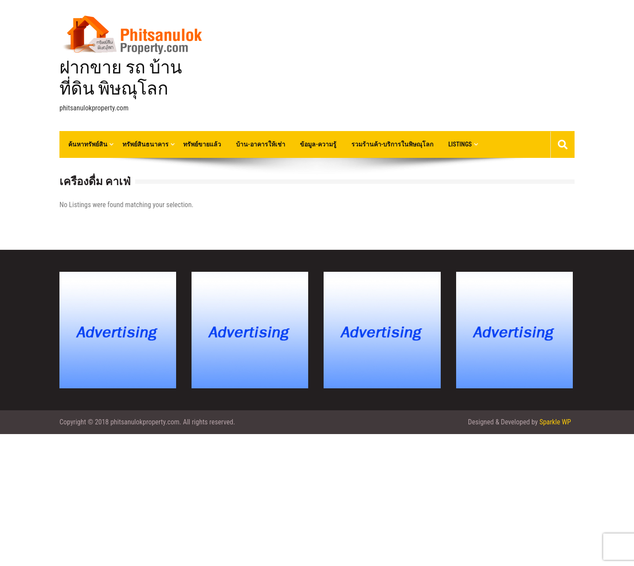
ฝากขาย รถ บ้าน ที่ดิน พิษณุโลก (120, 78)
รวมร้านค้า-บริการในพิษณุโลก (392, 144)
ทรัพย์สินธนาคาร (145, 144)
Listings (460, 144)
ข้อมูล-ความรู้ (318, 144)
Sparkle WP (555, 422)
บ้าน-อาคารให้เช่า (260, 144)
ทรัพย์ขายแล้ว (202, 144)
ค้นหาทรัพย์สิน (87, 144)
